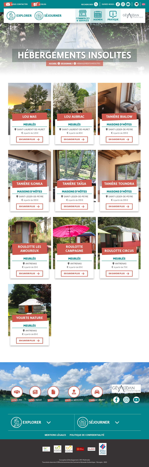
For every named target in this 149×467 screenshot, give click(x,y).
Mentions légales (55, 435)
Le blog (42, 4)
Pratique (113, 19)
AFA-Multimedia (84, 460)
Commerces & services (83, 19)
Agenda (98, 19)
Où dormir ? (67, 63)
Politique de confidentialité (87, 435)
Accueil (53, 63)
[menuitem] (143, 4)
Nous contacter (19, 4)
